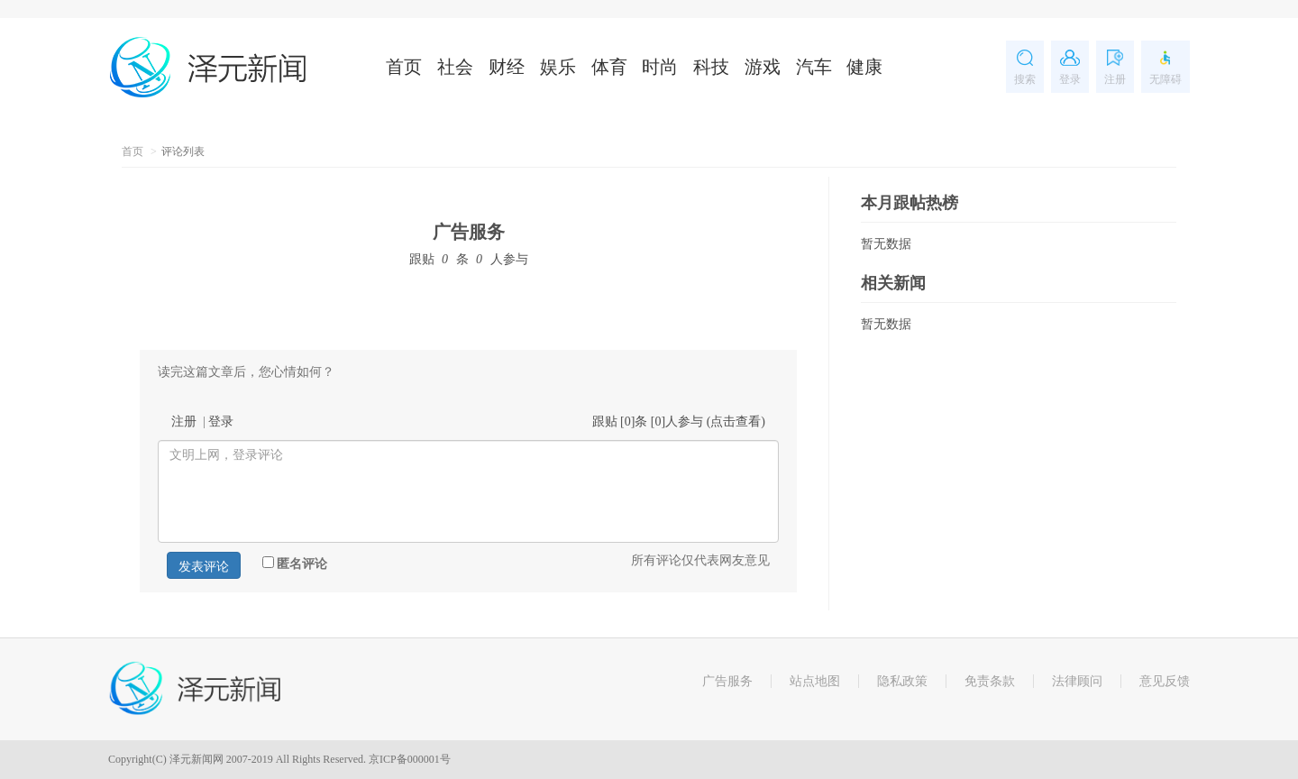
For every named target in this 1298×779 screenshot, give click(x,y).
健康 (864, 67)
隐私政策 (902, 681)
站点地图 (815, 681)
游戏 (763, 67)
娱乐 (558, 67)
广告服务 (469, 232)
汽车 (814, 67)
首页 (404, 67)
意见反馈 (1164, 681)
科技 (711, 67)
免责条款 (989, 681)
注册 (184, 421)
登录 (220, 421)
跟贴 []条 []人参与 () (679, 421)
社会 (455, 67)
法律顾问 (1077, 681)
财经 (507, 67)
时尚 (660, 67)
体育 (609, 67)
